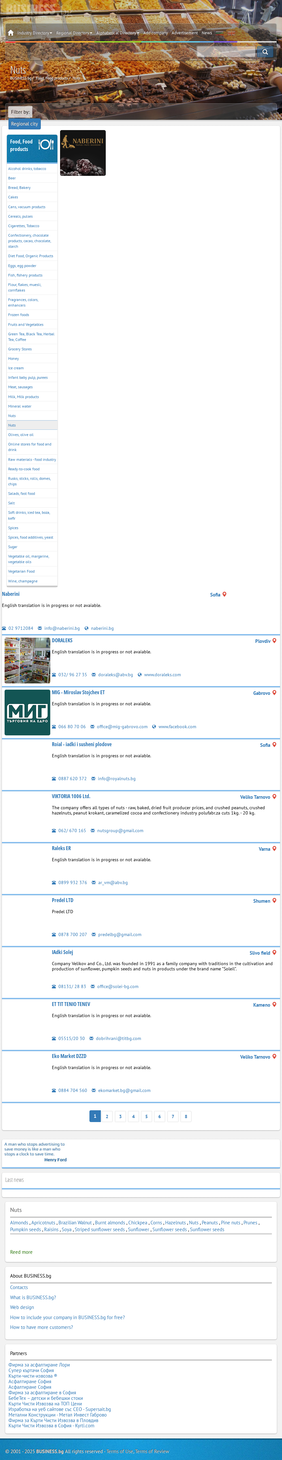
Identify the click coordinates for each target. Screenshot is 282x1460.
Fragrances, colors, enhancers (23, 293)
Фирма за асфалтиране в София (42, 1371)
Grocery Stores (20, 340)
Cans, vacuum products (26, 197)
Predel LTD (62, 891)
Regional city (48, 112)
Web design (22, 1295)
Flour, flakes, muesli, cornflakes (24, 278)
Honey (13, 349)
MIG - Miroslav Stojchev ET (78, 683)
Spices (13, 518)
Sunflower (138, 1220)
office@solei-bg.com (116, 977)
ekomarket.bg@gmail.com (122, 1081)
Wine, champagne (23, 572)
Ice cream (16, 359)
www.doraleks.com (160, 666)
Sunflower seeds (170, 1220)
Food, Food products (21, 136)
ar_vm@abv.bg (110, 873)
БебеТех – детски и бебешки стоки (45, 1375)
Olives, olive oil (21, 425)
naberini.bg (100, 619)
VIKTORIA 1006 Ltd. (71, 787)
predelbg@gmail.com (117, 925)
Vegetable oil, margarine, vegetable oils (28, 550)
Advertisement (185, 33)
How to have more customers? (41, 1312)
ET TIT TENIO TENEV (71, 995)
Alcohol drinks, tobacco (27, 159)
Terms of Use (119, 1422)
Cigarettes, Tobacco (23, 216)
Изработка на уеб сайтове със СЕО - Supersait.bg (59, 1384)
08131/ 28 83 (69, 977)
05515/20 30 (68, 1029)
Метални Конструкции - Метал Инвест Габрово (57, 1388)
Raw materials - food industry (32, 450)
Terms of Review (152, 1422)
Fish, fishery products (25, 266)
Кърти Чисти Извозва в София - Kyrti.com (51, 1397)
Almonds (19, 1213)
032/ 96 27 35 (69, 666)
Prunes (250, 1213)
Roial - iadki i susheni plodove (82, 735)
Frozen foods (18, 305)
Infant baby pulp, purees (28, 368)
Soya (67, 1220)
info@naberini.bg (59, 619)
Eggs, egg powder (22, 256)
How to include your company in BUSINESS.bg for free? (67, 1303)
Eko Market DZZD (69, 1047)
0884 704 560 (69, 1081)
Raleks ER (61, 839)
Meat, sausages (20, 378)
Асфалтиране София (29, 1362)
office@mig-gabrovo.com (120, 717)
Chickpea (137, 1213)
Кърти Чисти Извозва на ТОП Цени (45, 1380)
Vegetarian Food (21, 562)
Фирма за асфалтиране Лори (39, 1349)
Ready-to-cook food (23, 460)
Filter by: (20, 112)
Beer (12, 169)
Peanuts (210, 1213)
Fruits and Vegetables (25, 315)
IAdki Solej (62, 943)
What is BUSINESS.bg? (33, 1286)
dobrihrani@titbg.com (115, 1029)
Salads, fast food (21, 484)
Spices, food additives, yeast (30, 528)
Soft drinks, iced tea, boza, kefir (29, 506)
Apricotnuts (43, 1213)
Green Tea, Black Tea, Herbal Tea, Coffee (31, 328)
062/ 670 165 (69, 821)
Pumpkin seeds (25, 1220)
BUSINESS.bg (50, 1422)
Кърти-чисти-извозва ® (32, 1358)
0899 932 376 (69, 873)
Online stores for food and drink (29, 438)
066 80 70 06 (69, 717)
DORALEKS (62, 631)
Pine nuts (230, 1213)
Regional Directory (74, 33)
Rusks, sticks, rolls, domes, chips (29, 472)
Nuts (12, 406)
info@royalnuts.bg (113, 769)
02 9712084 (17, 619)
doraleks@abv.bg (113, 666)
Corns (156, 1213)
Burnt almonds (110, 1213)
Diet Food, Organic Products (30, 246)
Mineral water (19, 397)
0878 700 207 (69, 925)
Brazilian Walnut (75, 1213)
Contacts (19, 1277)
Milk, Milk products (23, 387)
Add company (155, 33)
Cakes (13, 188)
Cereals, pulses (20, 207)
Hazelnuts (175, 1213)
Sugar (12, 537)
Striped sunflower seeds (100, 1220)
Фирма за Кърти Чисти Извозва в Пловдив (53, 1393)
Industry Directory (34, 33)
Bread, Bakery (19, 178)
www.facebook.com (177, 717)
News (207, 33)
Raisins (52, 1220)
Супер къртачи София (31, 1353)
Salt (11, 494)
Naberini (11, 585)
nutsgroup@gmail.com (118, 821)
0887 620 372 (69, 769)
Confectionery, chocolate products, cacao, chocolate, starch (29, 232)
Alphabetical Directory (117, 33)
